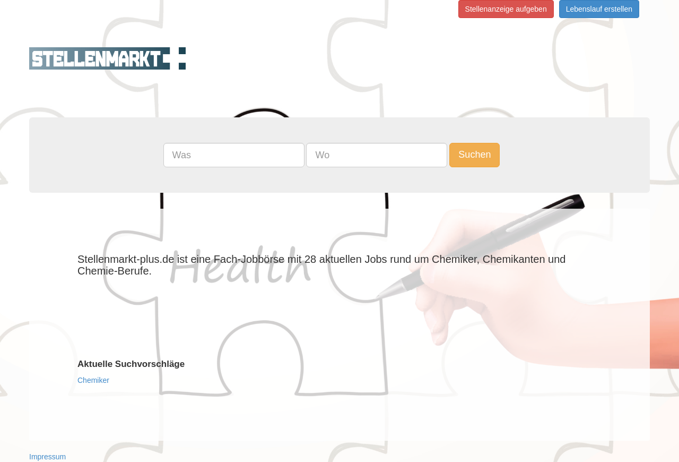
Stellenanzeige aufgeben (506, 9)
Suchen (474, 154)
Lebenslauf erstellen (599, 9)
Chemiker (93, 380)
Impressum (47, 456)
